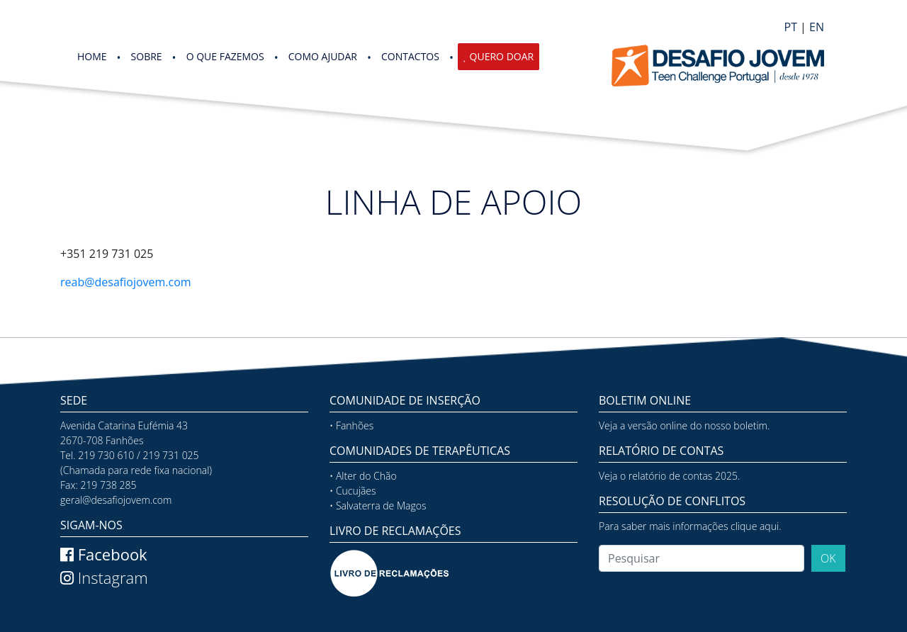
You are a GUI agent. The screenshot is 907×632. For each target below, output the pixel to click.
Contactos (410, 56)
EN (816, 27)
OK (828, 558)
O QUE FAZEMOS (225, 56)
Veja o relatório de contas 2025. (669, 476)
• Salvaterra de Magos (377, 505)
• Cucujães (352, 490)
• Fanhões (351, 425)
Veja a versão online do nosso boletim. (684, 425)
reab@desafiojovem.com (125, 282)
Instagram (104, 577)
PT (790, 27)
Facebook (103, 554)
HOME (92, 56)
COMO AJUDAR (322, 56)
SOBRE (146, 56)
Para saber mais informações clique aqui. (690, 526)
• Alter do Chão (363, 476)
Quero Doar (502, 56)
